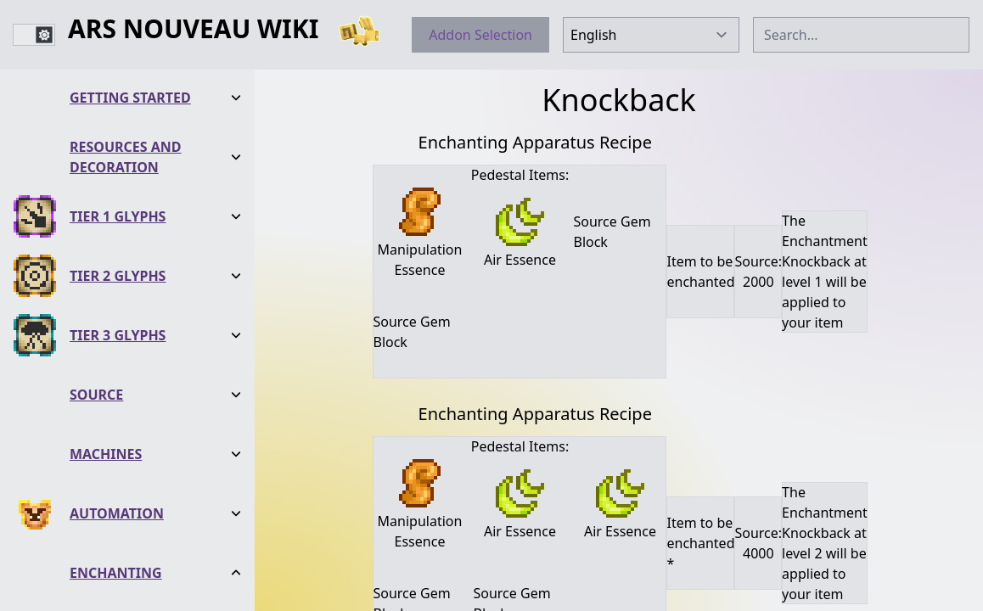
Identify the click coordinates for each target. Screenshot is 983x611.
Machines (106, 318)
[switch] (34, 35)
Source (96, 258)
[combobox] (861, 35)
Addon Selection (480, 34)
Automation (117, 377)
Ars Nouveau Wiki (193, 30)
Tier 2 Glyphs (118, 140)
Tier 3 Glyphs (118, 199)
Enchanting (116, 437)
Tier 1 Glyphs (118, 80)
